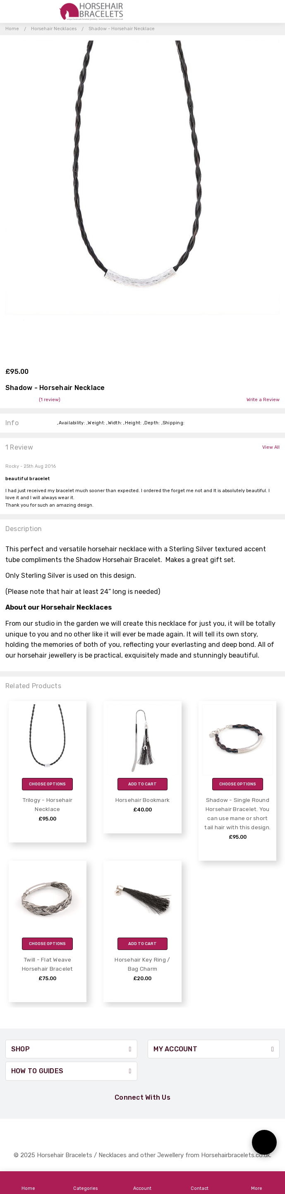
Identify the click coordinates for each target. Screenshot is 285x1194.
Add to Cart (142, 784)
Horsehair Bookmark (142, 800)
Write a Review (263, 399)
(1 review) (49, 399)
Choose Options (47, 784)
